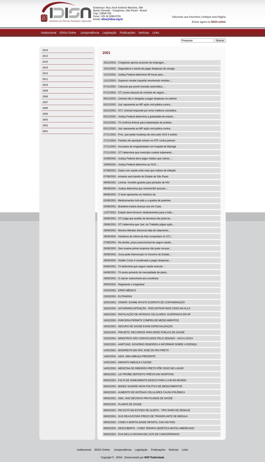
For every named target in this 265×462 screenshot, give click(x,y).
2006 (45, 108)
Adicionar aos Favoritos (186, 17)
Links (155, 32)
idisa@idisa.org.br (112, 19)
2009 (45, 90)
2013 (45, 56)
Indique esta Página (214, 17)
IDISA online (218, 21)
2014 (45, 50)
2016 (45, 67)
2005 (45, 113)
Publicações (127, 32)
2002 (45, 125)
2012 (45, 73)
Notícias (144, 32)
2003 (45, 119)
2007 (45, 102)
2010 (45, 85)
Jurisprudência (89, 32)
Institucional (48, 32)
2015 (45, 61)
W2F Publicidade (154, 457)
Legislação (109, 32)
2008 (45, 96)
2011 (45, 79)
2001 (45, 131)
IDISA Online (68, 32)
